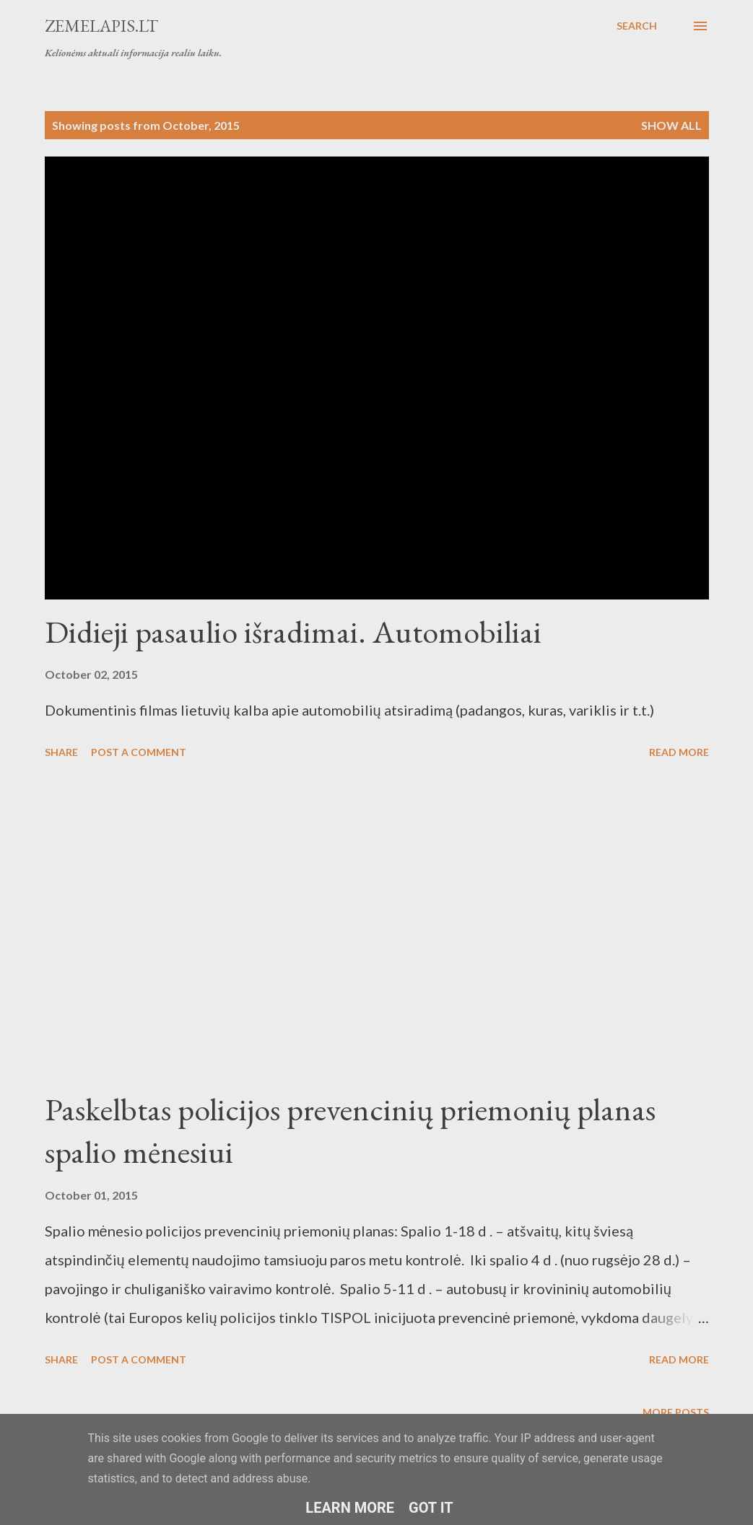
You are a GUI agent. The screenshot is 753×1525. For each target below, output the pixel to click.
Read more (679, 752)
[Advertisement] (377, 926)
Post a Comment (138, 752)
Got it (431, 1507)
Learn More (349, 1507)
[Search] (637, 26)
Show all (671, 125)
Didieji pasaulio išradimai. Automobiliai (293, 631)
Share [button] (61, 752)
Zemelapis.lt (101, 25)
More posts (676, 1412)
